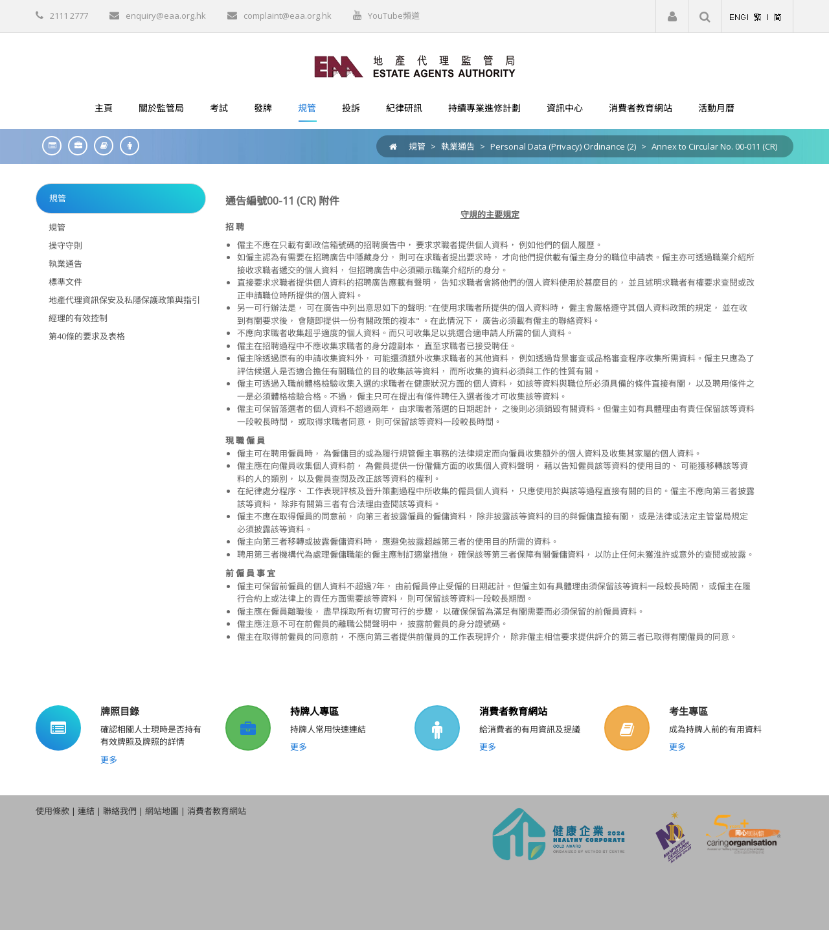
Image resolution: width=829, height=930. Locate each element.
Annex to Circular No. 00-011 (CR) (714, 146)
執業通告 (458, 146)
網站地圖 (162, 811)
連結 (86, 811)
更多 (108, 760)
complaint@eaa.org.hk (288, 15)
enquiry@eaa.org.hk (166, 15)
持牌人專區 (314, 711)
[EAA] (415, 65)
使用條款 (52, 811)
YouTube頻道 (394, 15)
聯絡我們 (120, 811)
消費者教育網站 (513, 711)
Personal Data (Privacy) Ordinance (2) (563, 146)
